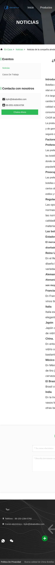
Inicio (31, 7)
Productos (46, 7)
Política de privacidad (11, 562)
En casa (8, 49)
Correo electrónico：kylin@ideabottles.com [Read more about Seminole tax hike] (23, 524)
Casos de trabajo (10, 74)
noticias (19, 49)
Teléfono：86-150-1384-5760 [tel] (17, 518)
